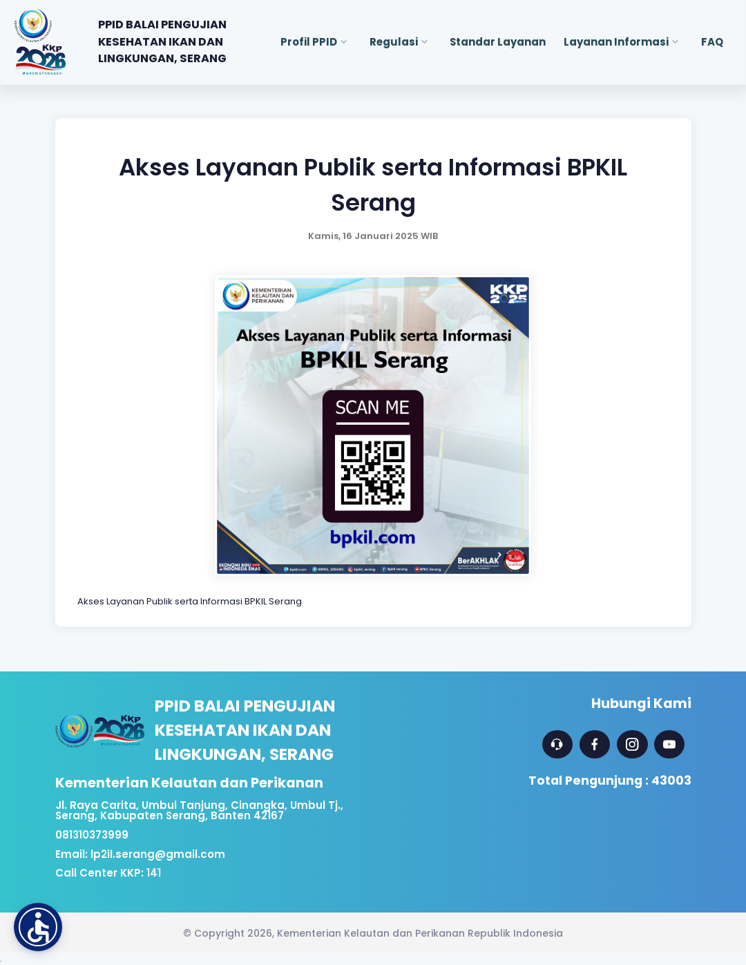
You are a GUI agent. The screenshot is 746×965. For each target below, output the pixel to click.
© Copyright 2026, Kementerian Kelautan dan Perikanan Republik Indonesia (373, 933)
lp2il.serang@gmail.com (157, 854)
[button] (38, 927)
